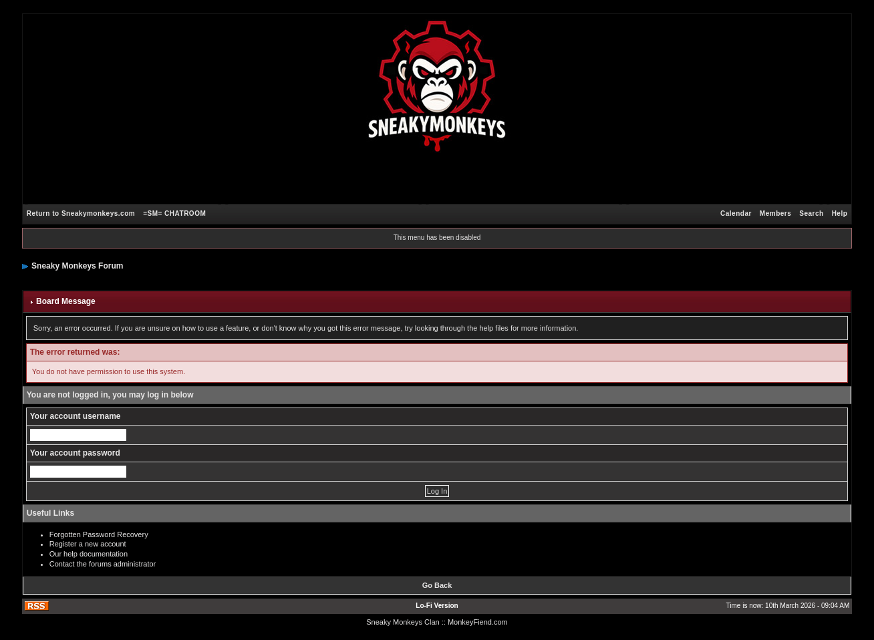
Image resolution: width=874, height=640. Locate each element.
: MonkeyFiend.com (476, 622)
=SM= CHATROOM (174, 213)
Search (811, 213)
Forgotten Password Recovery (98, 534)
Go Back (437, 585)
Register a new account (87, 544)
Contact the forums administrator (102, 564)
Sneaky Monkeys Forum (77, 266)
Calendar (736, 213)
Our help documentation (88, 554)
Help (840, 213)
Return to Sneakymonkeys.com (81, 213)
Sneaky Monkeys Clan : (405, 622)
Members (775, 213)
